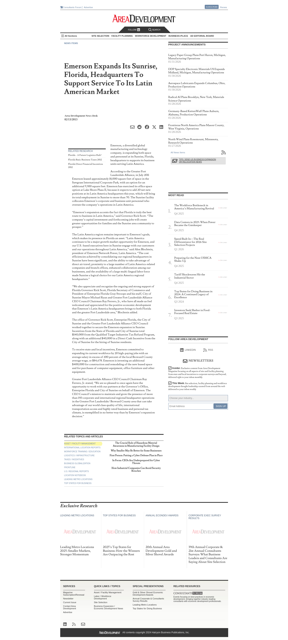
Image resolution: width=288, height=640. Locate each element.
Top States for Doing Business (147, 608)
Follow (134, 30)
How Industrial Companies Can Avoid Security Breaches (136, 469)
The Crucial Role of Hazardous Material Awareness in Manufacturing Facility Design (136, 444)
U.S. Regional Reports (76, 471)
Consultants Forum (72, 7)
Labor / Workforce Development (102, 597)
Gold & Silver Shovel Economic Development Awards (148, 593)
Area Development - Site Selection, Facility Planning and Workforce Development (144, 18)
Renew (223, 7)
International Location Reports (82, 447)
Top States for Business (78, 483)
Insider (197, 373)
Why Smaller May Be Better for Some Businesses (136, 450)
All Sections (71, 36)
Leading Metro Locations (78, 479)
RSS (208, 350)
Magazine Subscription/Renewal (73, 593)
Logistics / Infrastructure (79, 455)
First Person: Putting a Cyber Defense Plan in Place (136, 455)
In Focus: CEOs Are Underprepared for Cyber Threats (136, 462)
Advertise (88, 7)
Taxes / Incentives (74, 459)
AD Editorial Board (202, 36)
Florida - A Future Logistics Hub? (85, 155)
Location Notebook (75, 475)
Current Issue (69, 602)
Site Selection (100, 602)
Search (154, 30)
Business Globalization (77, 463)
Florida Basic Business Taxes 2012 (85, 159)
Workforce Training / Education (82, 451)
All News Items (178, 152)
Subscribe (212, 7)
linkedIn (188, 350)
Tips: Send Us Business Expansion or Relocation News (197, 160)
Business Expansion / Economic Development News (108, 607)
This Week (197, 386)
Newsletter (68, 598)
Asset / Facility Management (80, 444)
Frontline (70, 467)
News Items (71, 43)
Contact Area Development (69, 607)
